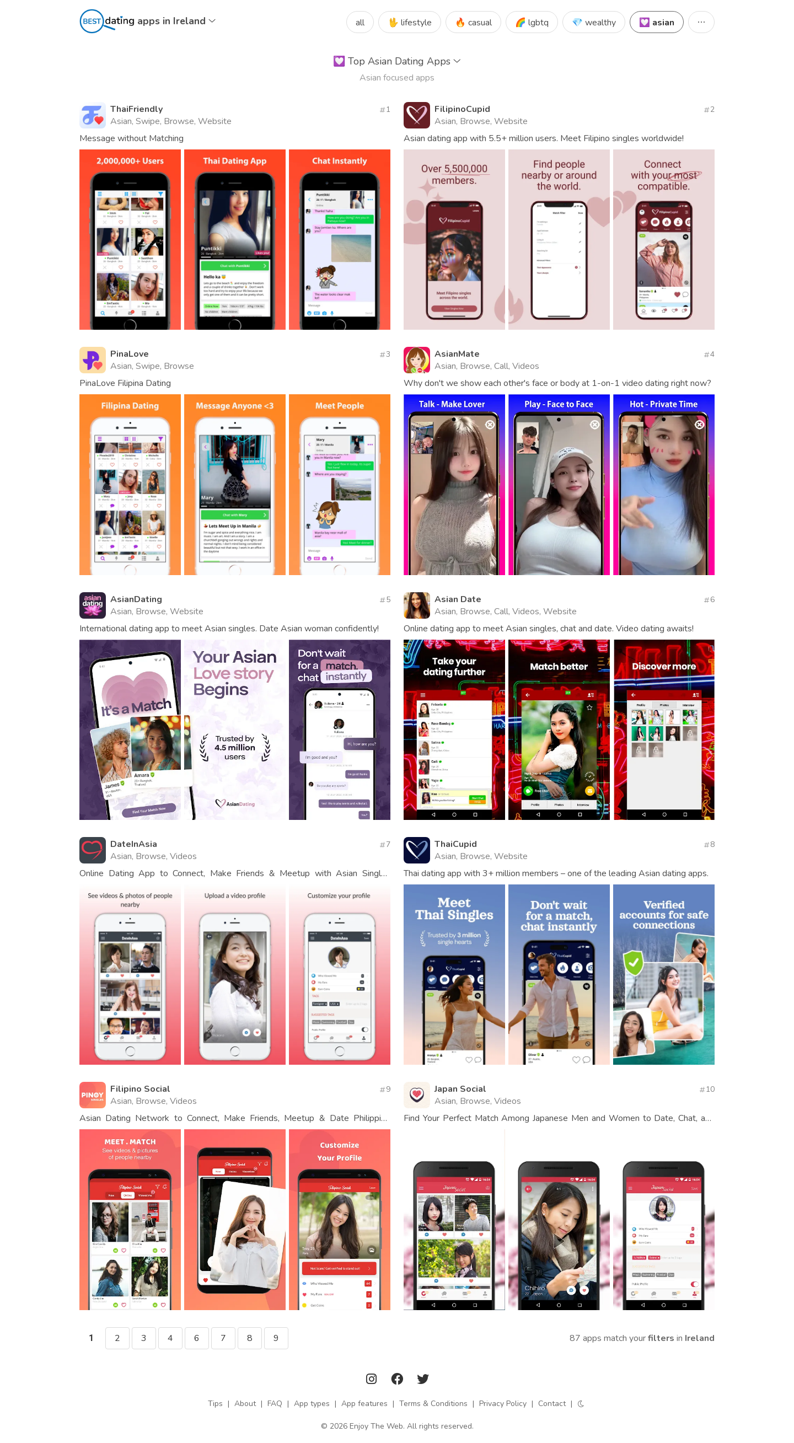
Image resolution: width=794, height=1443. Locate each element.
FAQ (274, 1403)
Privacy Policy (503, 1403)
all (360, 23)
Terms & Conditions (433, 1403)
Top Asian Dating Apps (397, 61)
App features (364, 1403)
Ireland (700, 1338)
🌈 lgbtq (532, 23)
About (245, 1403)
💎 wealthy (594, 23)
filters (661, 1338)
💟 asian (656, 23)
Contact (552, 1403)
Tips (215, 1403)
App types (312, 1403)
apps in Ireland (176, 21)
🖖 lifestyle (410, 23)
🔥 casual (473, 23)
